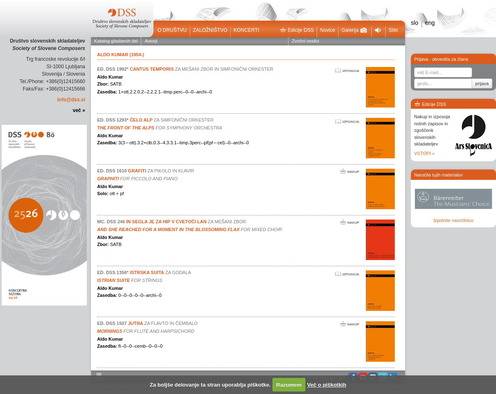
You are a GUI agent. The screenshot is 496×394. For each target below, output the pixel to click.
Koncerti (246, 30)
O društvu (172, 30)
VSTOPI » (424, 153)
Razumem (288, 385)
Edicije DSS (297, 30)
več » (79, 110)
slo (414, 22)
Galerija (354, 30)
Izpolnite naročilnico (454, 220)
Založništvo (210, 30)
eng (429, 22)
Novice (327, 30)
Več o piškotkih (326, 385)
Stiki (393, 30)
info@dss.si (71, 100)
